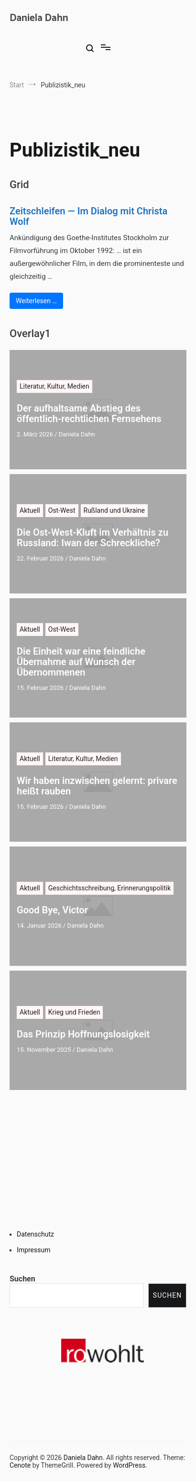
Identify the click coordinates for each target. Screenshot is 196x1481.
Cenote (20, 1465)
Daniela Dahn (39, 18)
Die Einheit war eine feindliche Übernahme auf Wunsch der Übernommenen (81, 661)
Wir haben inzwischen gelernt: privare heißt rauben (97, 785)
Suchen (22, 1278)
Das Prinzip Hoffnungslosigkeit (83, 1034)
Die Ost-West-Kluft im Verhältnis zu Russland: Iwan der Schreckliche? (92, 537)
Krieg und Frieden (74, 1012)
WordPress (129, 1465)
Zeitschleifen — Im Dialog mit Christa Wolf (88, 216)
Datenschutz (35, 1234)
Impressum (33, 1250)
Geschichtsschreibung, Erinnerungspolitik (109, 888)
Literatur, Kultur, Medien (54, 386)
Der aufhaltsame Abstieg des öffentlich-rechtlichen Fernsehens (89, 413)
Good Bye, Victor (52, 910)
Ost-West (62, 510)
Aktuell (30, 510)
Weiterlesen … (36, 301)
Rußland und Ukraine (114, 510)
